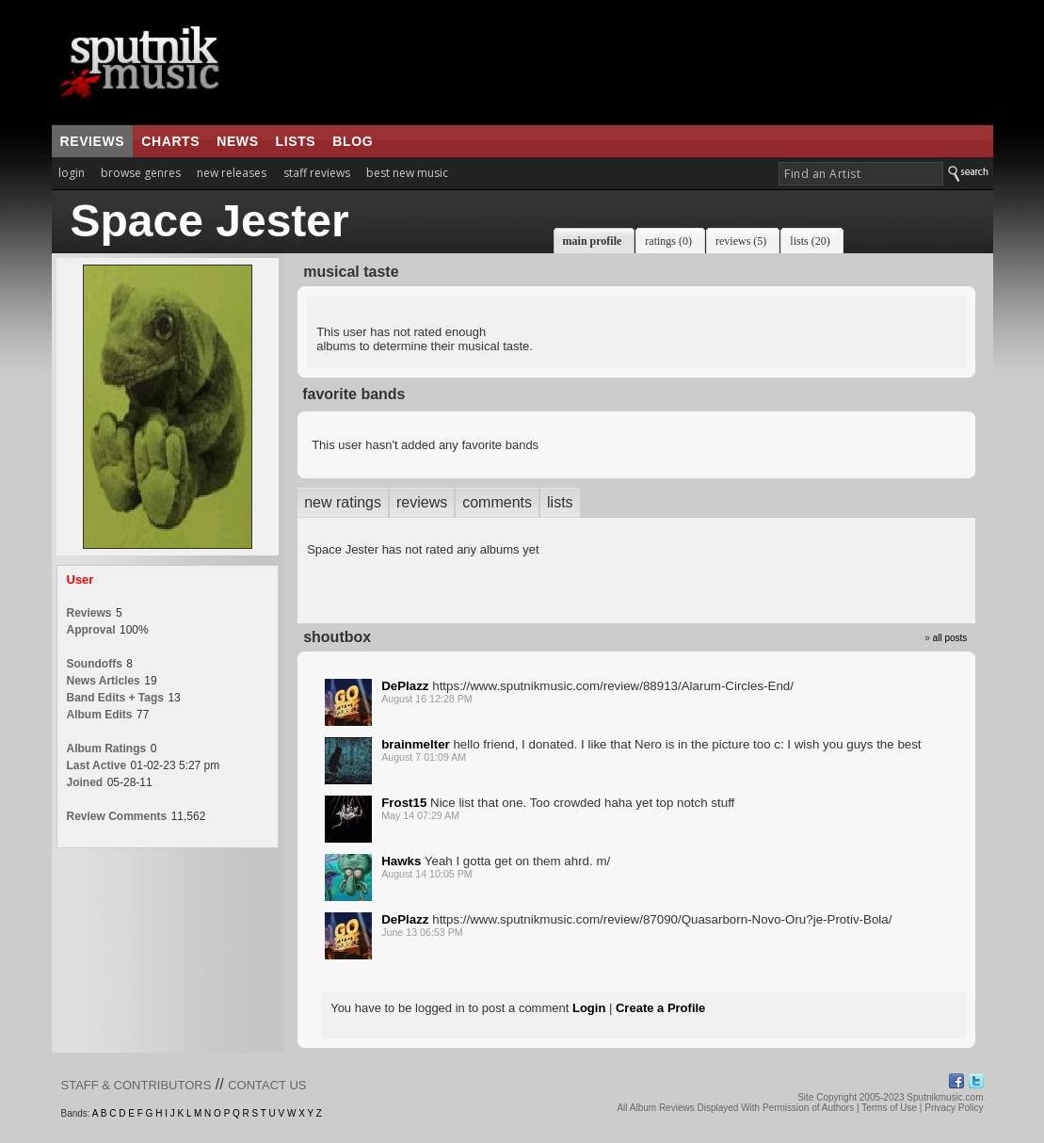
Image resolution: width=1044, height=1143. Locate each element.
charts (170, 141)
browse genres (141, 173)
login (71, 173)
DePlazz (404, 686)
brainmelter (415, 744)
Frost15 (403, 803)
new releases (231, 173)
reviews (92, 141)
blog (352, 141)
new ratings (342, 502)
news (237, 141)
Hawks (401, 861)
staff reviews (316, 173)
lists (296, 141)
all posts (950, 638)
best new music (407, 173)
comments (497, 502)
